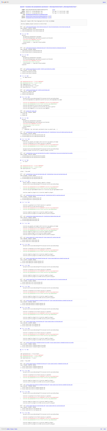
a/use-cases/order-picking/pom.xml (35, 321)
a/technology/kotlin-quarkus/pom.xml (35, 195)
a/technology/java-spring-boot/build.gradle (37, 153)
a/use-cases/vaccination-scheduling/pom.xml (37, 384)
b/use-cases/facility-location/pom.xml (57, 279)
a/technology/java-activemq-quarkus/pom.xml (37, 132)
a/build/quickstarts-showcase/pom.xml (36, 47)
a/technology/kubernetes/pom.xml (34, 216)
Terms (15, 429)
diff (50, 16)
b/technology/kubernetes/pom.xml (52, 216)
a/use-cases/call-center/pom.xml (34, 237)
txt (101, 428)
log (53, 9)
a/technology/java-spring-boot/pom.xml (36, 174)
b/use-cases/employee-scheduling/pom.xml (58, 258)
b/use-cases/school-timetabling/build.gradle (62, 342)
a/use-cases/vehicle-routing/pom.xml (35, 405)
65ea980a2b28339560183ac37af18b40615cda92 (37, 14)
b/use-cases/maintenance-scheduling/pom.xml (61, 300)
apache (22, 6)
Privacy (12, 429)
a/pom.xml (28, 111)
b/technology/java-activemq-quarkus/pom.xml (61, 132)
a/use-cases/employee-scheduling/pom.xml (36, 258)
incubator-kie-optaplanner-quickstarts (36, 6)
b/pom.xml (34, 111)
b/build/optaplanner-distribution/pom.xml (59, 26)
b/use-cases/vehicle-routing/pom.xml (55, 405)
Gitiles (8, 429)
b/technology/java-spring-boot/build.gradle (61, 153)
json (104, 428)
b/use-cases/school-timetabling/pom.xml (57, 363)
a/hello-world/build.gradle (33, 68)
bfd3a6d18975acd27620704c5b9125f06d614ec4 (37, 17)
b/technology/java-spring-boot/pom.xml (57, 174)
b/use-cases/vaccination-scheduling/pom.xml (61, 384)
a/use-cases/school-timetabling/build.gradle (38, 342)
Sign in (104, 2)
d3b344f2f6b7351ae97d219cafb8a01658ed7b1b (37, 16)
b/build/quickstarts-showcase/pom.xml (56, 47)
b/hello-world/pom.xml (44, 90)
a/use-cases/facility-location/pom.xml (36, 279)
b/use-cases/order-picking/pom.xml (54, 321)
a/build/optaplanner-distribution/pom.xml (37, 26)
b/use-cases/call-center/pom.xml (52, 237)
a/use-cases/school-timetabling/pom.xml (36, 363)
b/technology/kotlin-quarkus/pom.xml (55, 195)
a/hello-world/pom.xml (32, 90)
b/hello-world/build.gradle (48, 68)
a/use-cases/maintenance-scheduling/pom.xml (37, 300)
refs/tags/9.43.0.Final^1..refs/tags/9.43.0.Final (62, 6)
